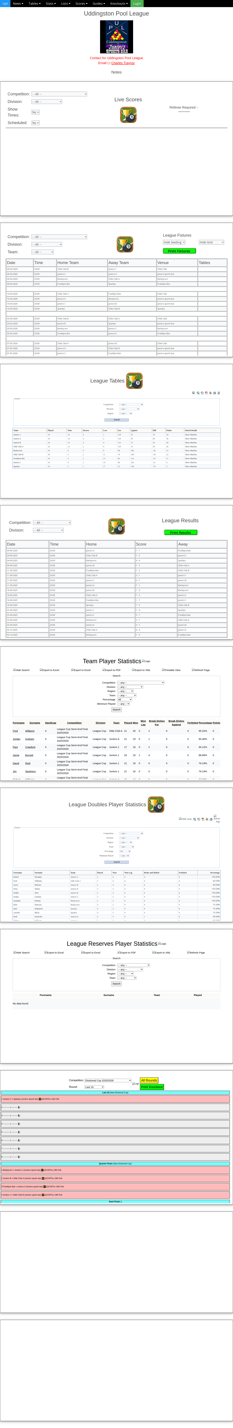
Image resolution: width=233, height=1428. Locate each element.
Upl (5, 3)
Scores (82, 3)
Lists (65, 3)
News (18, 3)
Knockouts (119, 3)
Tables (35, 3)
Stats (51, 3)
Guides (99, 3)
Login (137, 3)
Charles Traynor (123, 63)
